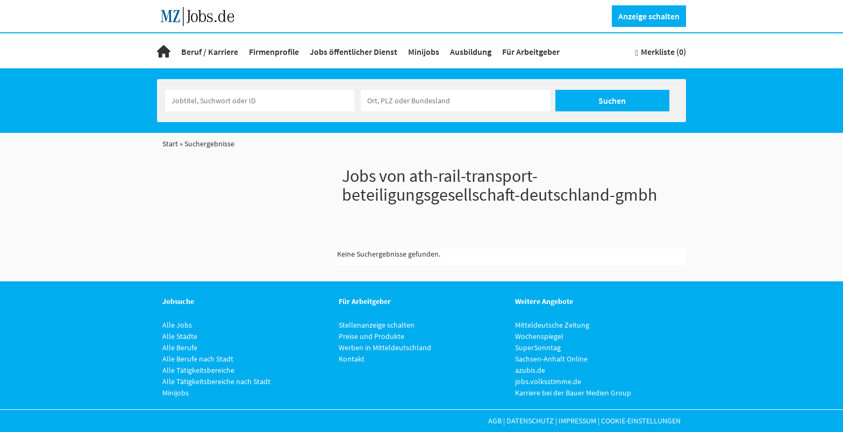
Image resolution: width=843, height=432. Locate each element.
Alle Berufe (179, 347)
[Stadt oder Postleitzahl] (455, 100)
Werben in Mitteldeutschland (385, 347)
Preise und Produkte (371, 336)
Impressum (577, 421)
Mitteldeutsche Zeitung (552, 325)
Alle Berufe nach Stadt (197, 359)
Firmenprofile (274, 51)
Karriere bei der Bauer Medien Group (573, 393)
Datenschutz (530, 421)
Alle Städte (179, 336)
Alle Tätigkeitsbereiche (198, 370)
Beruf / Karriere (209, 51)
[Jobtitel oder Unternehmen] (259, 100)
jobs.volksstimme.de (548, 381)
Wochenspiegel (539, 336)
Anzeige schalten (649, 16)
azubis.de (530, 370)
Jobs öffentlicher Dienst (353, 51)
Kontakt (352, 359)
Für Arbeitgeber (531, 51)
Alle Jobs (177, 325)
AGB (495, 421)
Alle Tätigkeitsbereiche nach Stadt (216, 381)
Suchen (612, 100)
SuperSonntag (538, 347)
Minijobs (423, 51)
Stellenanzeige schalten (377, 325)
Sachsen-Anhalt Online (551, 359)
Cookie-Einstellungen (641, 421)
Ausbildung (470, 51)
